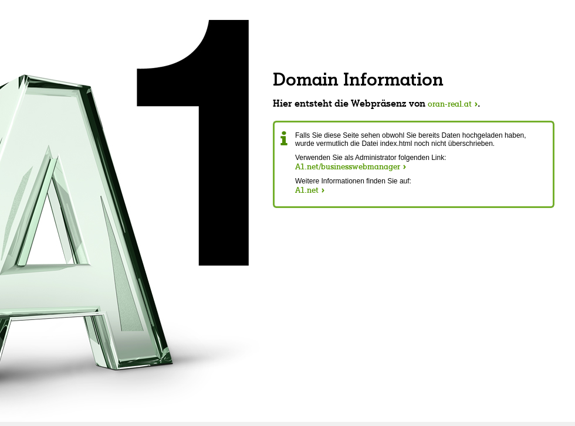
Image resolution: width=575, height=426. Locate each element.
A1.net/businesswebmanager (347, 166)
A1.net (307, 190)
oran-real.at (450, 103)
